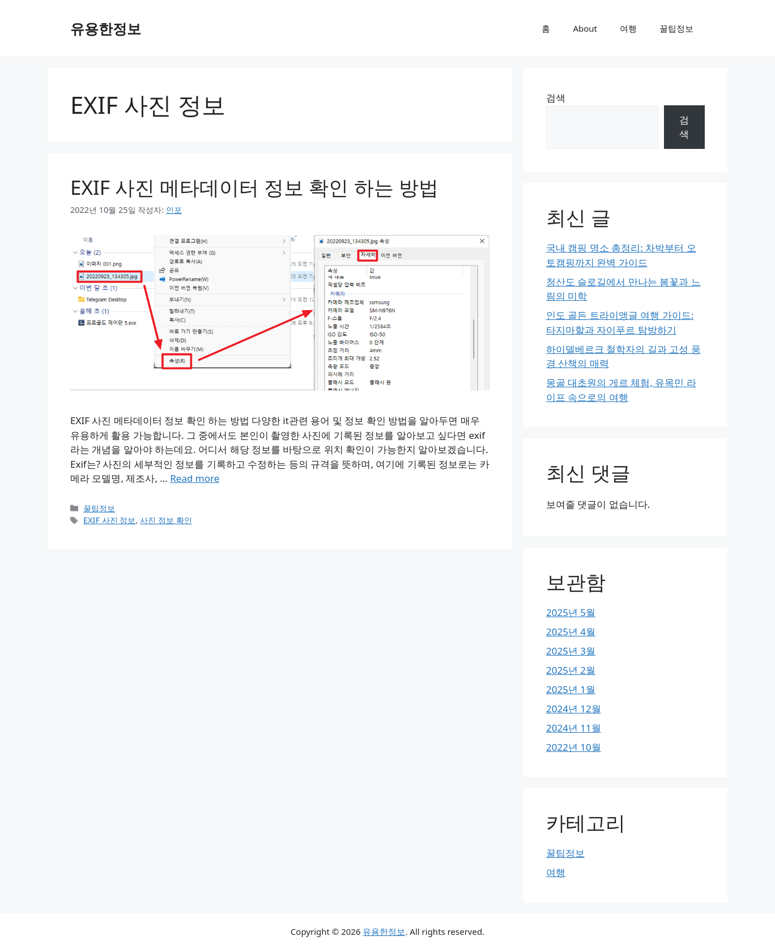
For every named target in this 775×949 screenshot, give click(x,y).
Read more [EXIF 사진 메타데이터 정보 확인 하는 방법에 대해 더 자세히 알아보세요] (194, 478)
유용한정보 (105, 28)
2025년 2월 (570, 670)
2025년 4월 (570, 631)
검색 (555, 97)
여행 (628, 28)
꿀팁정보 (676, 28)
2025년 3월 (570, 650)
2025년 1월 (570, 689)
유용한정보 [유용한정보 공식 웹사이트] (384, 931)
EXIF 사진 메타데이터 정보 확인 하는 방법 (254, 187)
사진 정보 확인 (166, 520)
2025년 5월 (570, 612)
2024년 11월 (573, 727)
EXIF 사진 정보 (109, 520)
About (585, 28)
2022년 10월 (573, 747)
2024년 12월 (573, 708)
